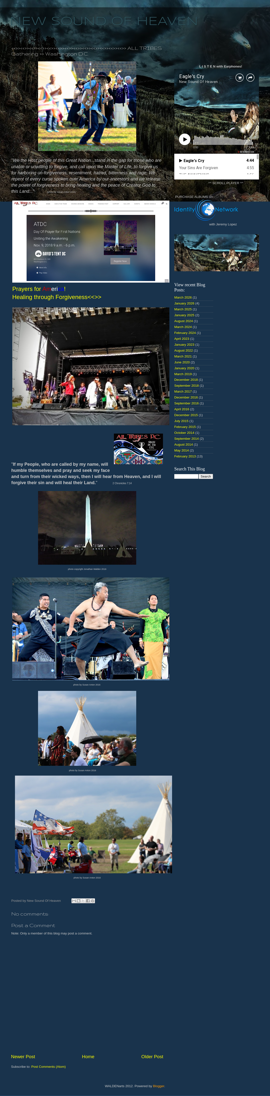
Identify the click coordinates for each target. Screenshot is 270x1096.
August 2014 (183, 444)
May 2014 (181, 450)
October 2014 (184, 433)
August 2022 (183, 350)
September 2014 (186, 438)
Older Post (152, 1056)
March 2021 (183, 356)
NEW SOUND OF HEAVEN (104, 21)
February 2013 (185, 456)
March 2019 (183, 374)
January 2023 (184, 344)
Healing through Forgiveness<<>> (56, 297)
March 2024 (183, 327)
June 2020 (182, 362)
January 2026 (184, 303)
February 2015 (185, 427)
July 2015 (181, 421)
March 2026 (183, 297)
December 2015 (186, 415)
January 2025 (184, 315)
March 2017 (183, 391)
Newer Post (23, 1056)
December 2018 (186, 380)
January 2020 (184, 368)
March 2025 (183, 309)
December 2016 (186, 397)
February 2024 (185, 333)
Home (88, 1056)
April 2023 (181, 339)
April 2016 (181, 409)
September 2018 (186, 385)
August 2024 (183, 321)
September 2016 (186, 403)
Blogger (158, 1086)
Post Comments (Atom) (48, 1067)
